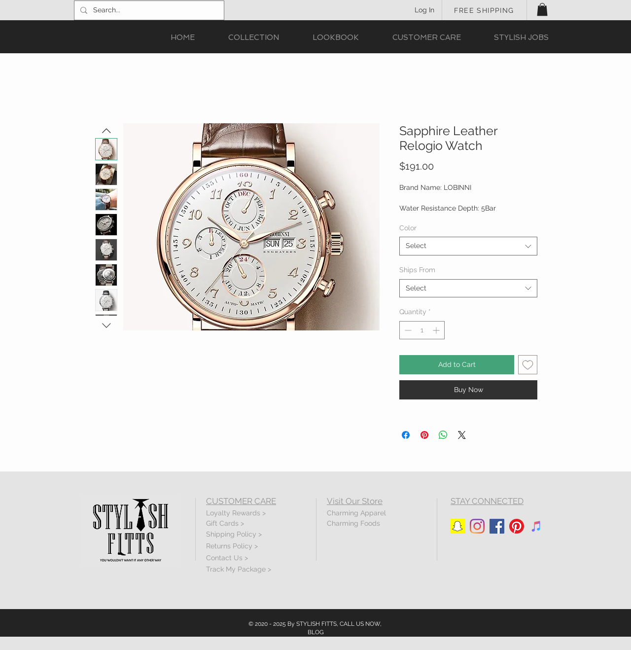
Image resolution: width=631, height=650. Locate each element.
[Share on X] (462, 435)
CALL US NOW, (361, 623)
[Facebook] (497, 526)
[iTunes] (536, 526)
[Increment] (437, 330)
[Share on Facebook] (406, 435)
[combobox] (468, 246)
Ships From (417, 270)
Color (408, 228)
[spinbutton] (422, 330)
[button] (542, 9)
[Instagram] (477, 526)
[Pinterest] (516, 526)
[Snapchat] (457, 526)
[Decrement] (407, 330)
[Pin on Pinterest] (424, 435)
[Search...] (148, 10)
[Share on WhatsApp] (443, 435)
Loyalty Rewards (233, 513)
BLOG (316, 632)
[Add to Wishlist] (527, 364)
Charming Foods (353, 523)
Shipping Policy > (234, 534)
